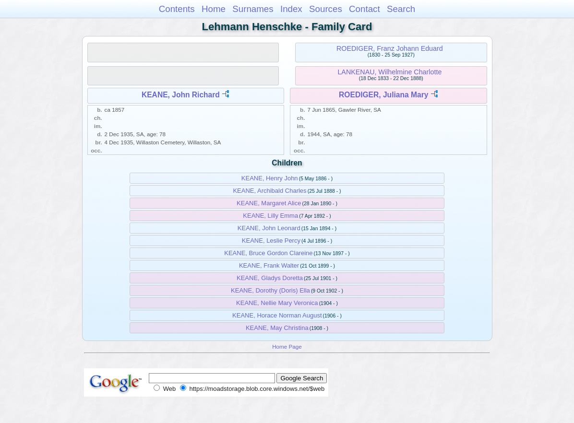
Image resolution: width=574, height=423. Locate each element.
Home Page (287, 346)
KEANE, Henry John (269, 178)
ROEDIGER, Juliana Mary (383, 95)
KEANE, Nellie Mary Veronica (277, 302)
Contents (177, 9)
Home (214, 9)
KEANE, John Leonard (269, 228)
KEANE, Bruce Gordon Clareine (268, 253)
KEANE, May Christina (277, 327)
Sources (325, 9)
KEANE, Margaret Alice (269, 203)
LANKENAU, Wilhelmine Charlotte (389, 72)
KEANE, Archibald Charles (269, 190)
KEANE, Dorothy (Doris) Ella (270, 290)
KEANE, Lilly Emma (270, 215)
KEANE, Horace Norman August (277, 315)
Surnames (252, 9)
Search (401, 9)
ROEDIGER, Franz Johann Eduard (389, 48)
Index (291, 9)
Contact (364, 9)
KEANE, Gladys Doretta (270, 278)
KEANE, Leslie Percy (271, 240)
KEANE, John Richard (181, 95)
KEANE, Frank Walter (269, 265)
